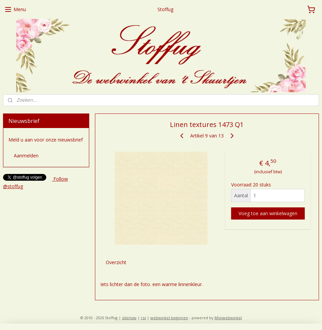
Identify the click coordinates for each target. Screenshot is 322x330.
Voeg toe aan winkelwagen (268, 213)
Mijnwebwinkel (228, 317)
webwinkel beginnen (169, 317)
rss (143, 317)
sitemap (129, 317)
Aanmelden (26, 155)
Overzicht (116, 262)
